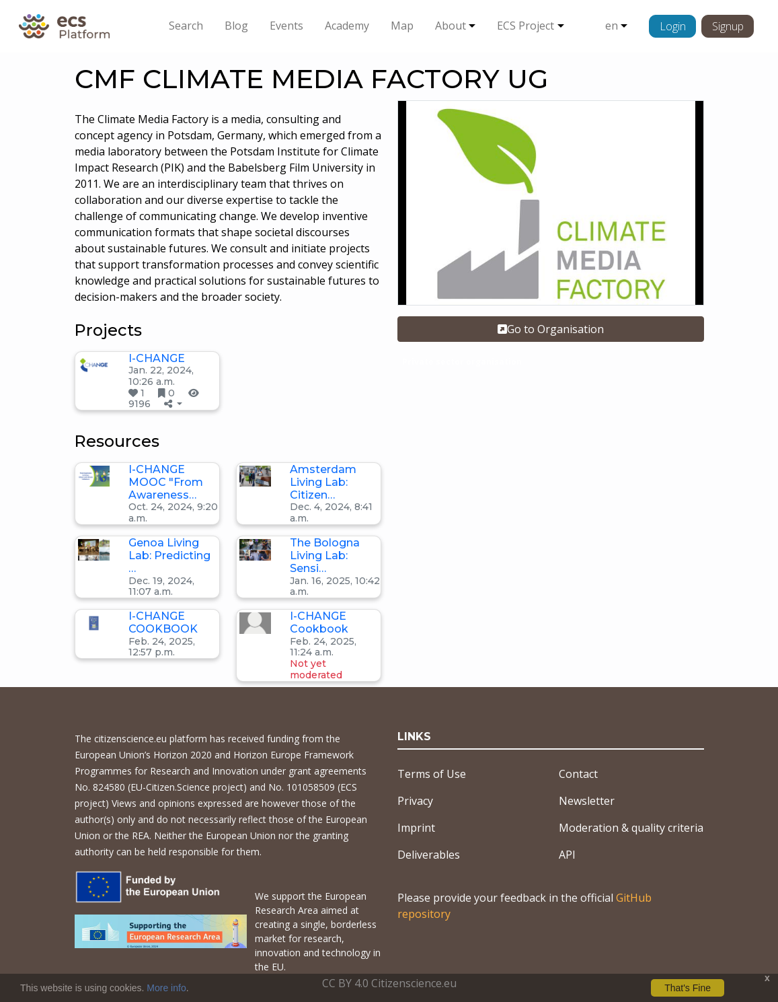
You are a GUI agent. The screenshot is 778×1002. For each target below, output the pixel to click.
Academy (347, 25)
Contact (578, 773)
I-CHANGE (156, 358)
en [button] (611, 25)
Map (402, 25)
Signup (728, 26)
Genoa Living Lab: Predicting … (169, 555)
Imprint (416, 827)
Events (286, 25)
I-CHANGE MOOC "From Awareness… (165, 482)
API (567, 854)
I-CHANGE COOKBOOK (163, 622)
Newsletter (587, 800)
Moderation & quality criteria (631, 827)
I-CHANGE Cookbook (319, 622)
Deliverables (428, 854)
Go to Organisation (551, 329)
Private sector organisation (462, 361)
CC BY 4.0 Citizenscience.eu (389, 983)
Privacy (415, 800)
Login (673, 26)
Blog (236, 25)
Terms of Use (431, 773)
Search (186, 25)
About (450, 25)
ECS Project (525, 25)
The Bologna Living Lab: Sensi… (325, 555)
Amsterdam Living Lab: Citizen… (323, 482)
